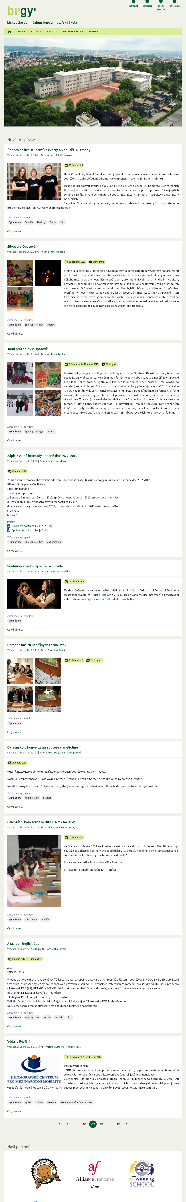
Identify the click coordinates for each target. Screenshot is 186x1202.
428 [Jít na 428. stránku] (84, 1124)
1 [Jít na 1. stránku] (67, 1124)
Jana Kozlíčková (57, 461)
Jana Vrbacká (57, 251)
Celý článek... (15, 231)
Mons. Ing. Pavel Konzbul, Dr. (63, 827)
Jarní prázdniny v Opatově (27, 348)
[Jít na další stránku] (126, 1124)
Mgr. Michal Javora (56, 948)
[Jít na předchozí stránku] (59, 1124)
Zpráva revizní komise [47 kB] (27, 530)
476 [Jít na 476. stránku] (118, 1124)
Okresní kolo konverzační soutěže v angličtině (42, 747)
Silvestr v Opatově (21, 246)
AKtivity (52, 31)
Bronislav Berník (56, 650)
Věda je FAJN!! (18, 1041)
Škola (21, 31)
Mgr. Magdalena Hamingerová (65, 752)
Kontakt (94, 31)
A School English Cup (23, 943)
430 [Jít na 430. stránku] (101, 1124)
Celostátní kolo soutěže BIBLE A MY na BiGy (41, 822)
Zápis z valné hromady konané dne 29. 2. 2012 (42, 455)
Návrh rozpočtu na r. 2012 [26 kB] (29, 526)
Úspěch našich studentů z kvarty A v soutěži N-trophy (48, 149)
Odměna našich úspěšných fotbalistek (36, 644)
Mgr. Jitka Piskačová (61, 155)
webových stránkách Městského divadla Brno (108, 599)
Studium (36, 31)
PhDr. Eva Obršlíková (61, 571)
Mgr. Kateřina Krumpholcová (65, 1046)
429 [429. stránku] (93, 1124)
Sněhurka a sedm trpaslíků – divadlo (35, 566)
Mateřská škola (73, 31)
